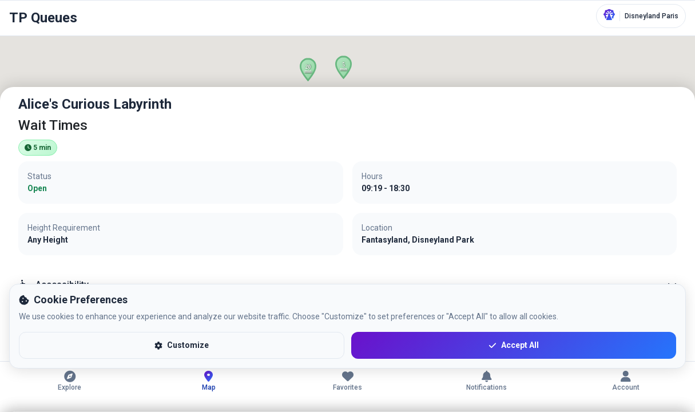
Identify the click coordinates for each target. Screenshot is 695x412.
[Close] (674, 107)
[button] (308, 69)
